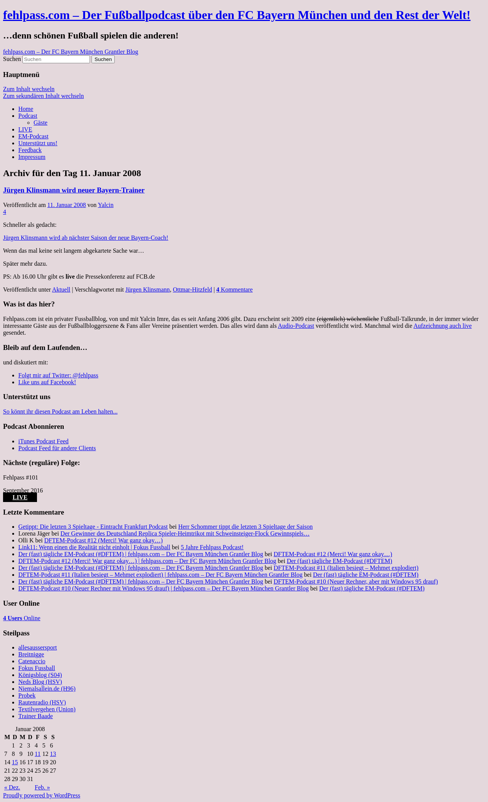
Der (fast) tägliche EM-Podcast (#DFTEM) (339, 561)
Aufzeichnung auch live (442, 325)
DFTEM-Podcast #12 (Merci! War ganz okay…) (103, 540)
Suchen (12, 59)
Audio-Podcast (296, 325)
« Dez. (12, 787)
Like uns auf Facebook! (47, 382)
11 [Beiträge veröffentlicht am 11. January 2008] (37, 754)
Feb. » (42, 787)
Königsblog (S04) (40, 675)
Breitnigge (31, 654)
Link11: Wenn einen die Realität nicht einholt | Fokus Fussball (94, 547)
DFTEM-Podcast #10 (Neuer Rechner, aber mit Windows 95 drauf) (356, 581)
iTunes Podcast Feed (43, 441)
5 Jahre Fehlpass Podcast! (212, 547)
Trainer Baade (35, 716)
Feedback (30, 150)
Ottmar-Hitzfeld (192, 289)
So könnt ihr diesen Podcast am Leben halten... (60, 411)
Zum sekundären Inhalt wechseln (43, 96)
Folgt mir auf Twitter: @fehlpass (58, 375)
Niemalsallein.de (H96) (46, 688)
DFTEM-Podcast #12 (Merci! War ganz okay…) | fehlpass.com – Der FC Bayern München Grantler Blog (147, 561)
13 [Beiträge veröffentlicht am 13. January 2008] (53, 754)
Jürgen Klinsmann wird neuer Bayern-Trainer (73, 190)
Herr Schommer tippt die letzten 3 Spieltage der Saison (245, 526)
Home (25, 109)
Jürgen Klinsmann (147, 289)
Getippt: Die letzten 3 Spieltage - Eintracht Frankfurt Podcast (93, 526)
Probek (26, 695)
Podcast (27, 115)
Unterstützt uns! (38, 143)
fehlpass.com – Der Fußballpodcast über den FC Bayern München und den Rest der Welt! (236, 15)
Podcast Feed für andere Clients (57, 448)
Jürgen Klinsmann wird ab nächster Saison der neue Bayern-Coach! (85, 237)
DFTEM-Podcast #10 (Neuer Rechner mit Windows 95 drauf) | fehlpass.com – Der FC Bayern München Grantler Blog (163, 588)
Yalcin (106, 205)
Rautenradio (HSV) (42, 702)
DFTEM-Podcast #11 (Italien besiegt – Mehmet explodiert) (346, 568)
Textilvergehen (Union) (46, 709)
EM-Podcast (33, 136)
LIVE (25, 129)
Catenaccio (31, 661)
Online (21, 618)
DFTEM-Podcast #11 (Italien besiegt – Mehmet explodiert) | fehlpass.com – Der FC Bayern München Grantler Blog (160, 574)
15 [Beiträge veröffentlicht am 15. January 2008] (15, 762)
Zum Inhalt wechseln (29, 89)
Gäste (40, 122)
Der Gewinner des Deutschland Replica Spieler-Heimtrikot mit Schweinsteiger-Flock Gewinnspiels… (185, 533)
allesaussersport (37, 647)
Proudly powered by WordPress (41, 795)
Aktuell (61, 289)
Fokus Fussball (36, 668)
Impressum (31, 157)
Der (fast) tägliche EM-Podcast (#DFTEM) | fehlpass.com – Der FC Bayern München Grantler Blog (140, 554)
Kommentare (234, 289)
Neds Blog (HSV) (40, 681)
